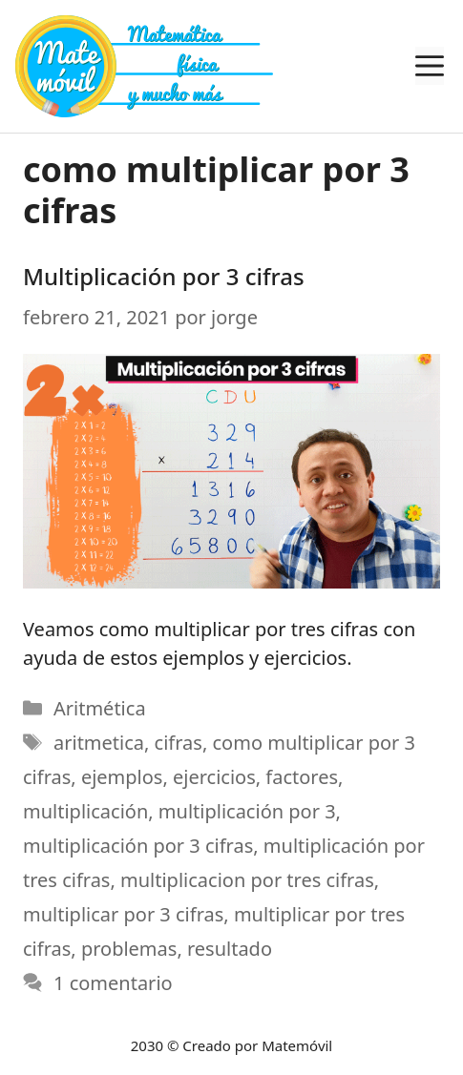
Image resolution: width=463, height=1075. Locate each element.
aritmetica (98, 742)
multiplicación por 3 (247, 811)
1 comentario (113, 983)
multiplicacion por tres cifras (247, 880)
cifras (178, 742)
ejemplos (122, 777)
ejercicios (214, 777)
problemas (129, 948)
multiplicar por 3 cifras (123, 914)
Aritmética (99, 708)
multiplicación (85, 811)
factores (301, 777)
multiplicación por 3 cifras (138, 845)
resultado (229, 948)
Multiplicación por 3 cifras (164, 276)
